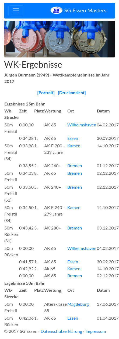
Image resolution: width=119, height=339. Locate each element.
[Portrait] (46, 92)
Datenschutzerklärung (61, 331)
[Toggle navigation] (15, 10)
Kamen (73, 145)
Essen (72, 138)
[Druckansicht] (72, 92)
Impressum (95, 331)
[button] (12, 39)
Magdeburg (78, 304)
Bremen (74, 165)
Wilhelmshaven (81, 124)
